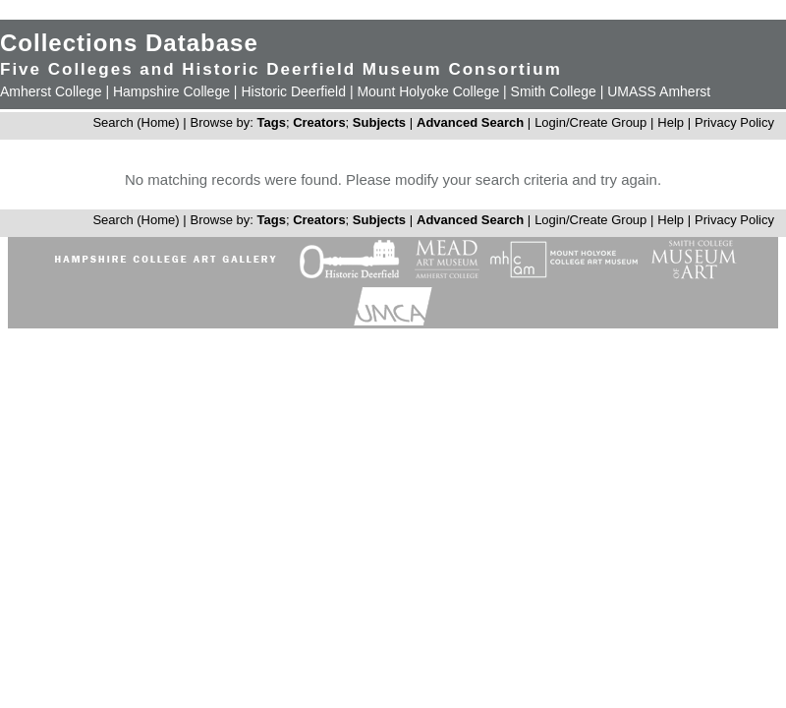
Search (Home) (135, 122)
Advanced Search (470, 122)
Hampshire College (171, 91)
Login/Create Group (592, 122)
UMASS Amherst (658, 91)
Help (670, 122)
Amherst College (51, 91)
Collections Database (129, 43)
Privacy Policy (734, 122)
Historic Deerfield (293, 91)
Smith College (553, 91)
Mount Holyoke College (428, 91)
